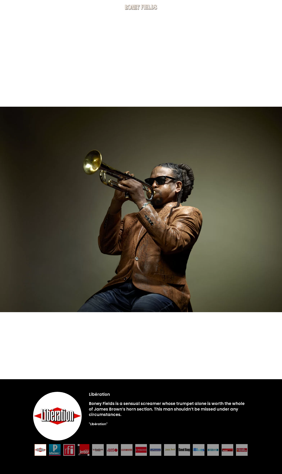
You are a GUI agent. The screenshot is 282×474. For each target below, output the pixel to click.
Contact (237, 7)
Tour (58, 7)
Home (11, 7)
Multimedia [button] (198, 7)
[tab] (40, 450)
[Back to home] (141, 7)
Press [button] (219, 7)
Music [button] (42, 7)
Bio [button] (26, 7)
